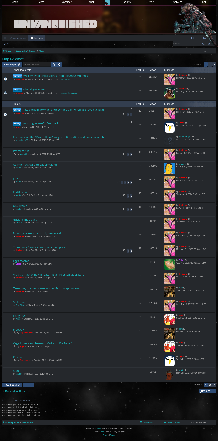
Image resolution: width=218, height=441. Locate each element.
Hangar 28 (19, 316)
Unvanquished (18, 38)
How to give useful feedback (40, 123)
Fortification (21, 192)
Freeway (18, 329)
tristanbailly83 (22, 140)
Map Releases (13, 58)
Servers (177, 2)
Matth (18, 168)
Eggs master (21, 261)
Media (15, 2)
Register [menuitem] (205, 38)
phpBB (99, 428)
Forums (126, 2)
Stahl (16, 370)
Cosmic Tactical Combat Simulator (35, 164)
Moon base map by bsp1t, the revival (37, 233)
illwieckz (20, 79)
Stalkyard (19, 302)
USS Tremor (20, 206)
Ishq (181, 315)
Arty (102, 432)
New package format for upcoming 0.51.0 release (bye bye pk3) (63, 109)
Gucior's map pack (25, 219)
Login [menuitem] (199, 38)
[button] (214, 64)
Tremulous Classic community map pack (39, 247)
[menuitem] (192, 38)
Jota (15, 178)
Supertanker (26, 333)
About (92, 2)
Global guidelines (34, 89)
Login (20, 43)
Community (65, 79)
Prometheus (21, 151)
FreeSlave (20, 305)
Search (8, 43)
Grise (18, 264)
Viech (18, 127)
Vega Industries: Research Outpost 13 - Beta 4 (42, 343)
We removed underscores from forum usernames (55, 75)
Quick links (5, 38)
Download (66, 2)
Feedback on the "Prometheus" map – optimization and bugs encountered (61, 137)
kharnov (20, 93)
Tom (181, 288)
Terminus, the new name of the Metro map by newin (47, 288)
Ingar (22, 346)
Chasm (17, 357)
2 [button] (210, 64)
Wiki (151, 2)
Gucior (19, 223)
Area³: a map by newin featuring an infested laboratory (48, 274)
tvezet (18, 319)
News (40, 2)
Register (33, 43)
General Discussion (68, 93)
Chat (203, 2)
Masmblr (24, 154)
